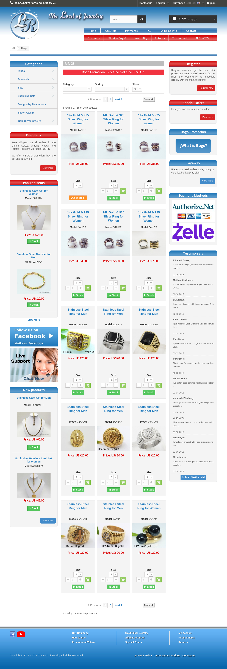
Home (92, 30)
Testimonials (180, 38)
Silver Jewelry (26, 112)
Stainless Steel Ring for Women (148, 506)
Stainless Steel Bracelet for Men (33, 256)
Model (28, 198)
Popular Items (186, 637)
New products (34, 390)
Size (78, 180)
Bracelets (23, 79)
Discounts (94, 38)
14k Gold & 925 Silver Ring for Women (78, 119)
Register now (206, 88)
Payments (131, 30)
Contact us (145, 3)
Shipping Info (168, 30)
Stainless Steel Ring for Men (78, 311)
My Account (185, 633)
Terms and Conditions (167, 655)
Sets (20, 87)
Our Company (80, 633)
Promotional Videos (83, 642)
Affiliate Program (135, 637)
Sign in (211, 3)
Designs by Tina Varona (32, 104)
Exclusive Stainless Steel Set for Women (33, 460)
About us (110, 30)
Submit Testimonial (193, 477)
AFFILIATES (202, 38)
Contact (191, 30)
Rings (21, 71)
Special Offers (133, 642)
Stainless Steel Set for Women (34, 192)
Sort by (99, 84)
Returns (160, 38)
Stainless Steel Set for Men (34, 397)
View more (48, 168)
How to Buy (141, 38)
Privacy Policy (143, 655)
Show (135, 84)
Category (68, 84)
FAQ (149, 30)
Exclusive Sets (26, 96)
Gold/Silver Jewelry (29, 121)
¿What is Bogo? (116, 38)
